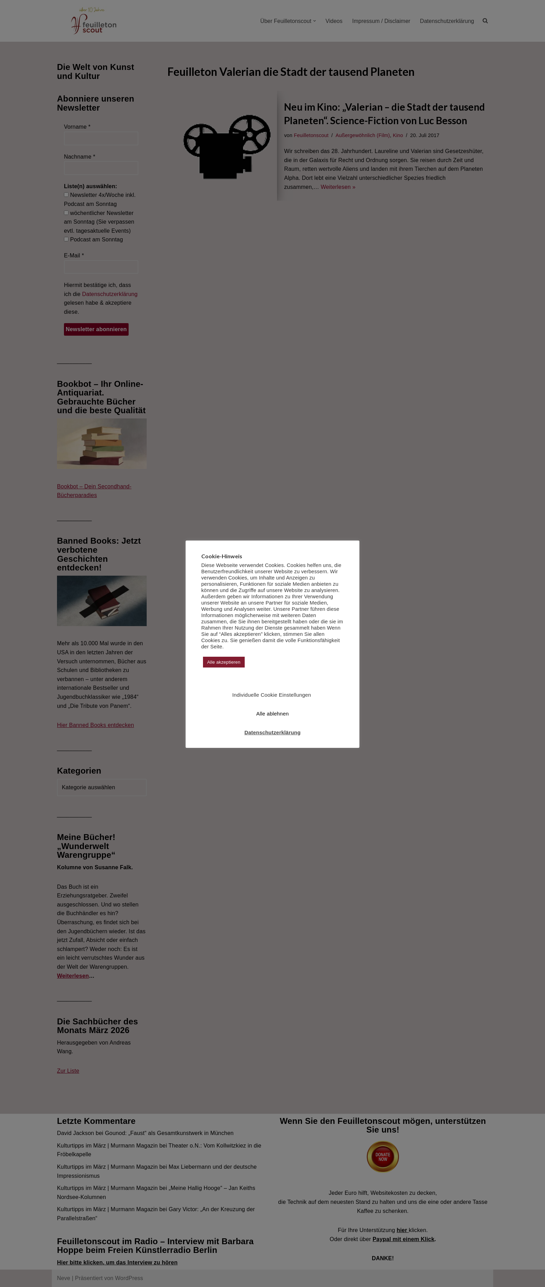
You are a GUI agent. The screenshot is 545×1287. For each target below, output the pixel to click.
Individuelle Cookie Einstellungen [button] (271, 695)
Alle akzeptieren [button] (224, 662)
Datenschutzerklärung (272, 732)
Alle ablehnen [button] (272, 714)
